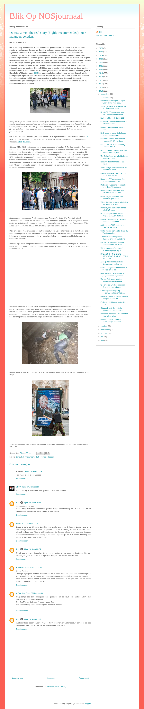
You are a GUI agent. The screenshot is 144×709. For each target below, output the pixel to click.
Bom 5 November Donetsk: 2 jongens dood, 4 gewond (112, 274)
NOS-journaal (41, 457)
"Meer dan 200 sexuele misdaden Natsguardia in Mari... (114, 203)
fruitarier (20, 567)
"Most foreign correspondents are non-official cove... (113, 169)
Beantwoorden (22, 478)
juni (102, 340)
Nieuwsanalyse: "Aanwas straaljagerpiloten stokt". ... (112, 320)
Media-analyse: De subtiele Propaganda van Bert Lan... (112, 215)
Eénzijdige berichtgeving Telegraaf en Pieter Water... (112, 292)
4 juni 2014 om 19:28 (32, 503)
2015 (101, 87)
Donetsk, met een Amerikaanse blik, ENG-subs (113, 209)
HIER (36, 73)
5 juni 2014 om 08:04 (32, 567)
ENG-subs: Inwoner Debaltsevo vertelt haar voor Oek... (113, 134)
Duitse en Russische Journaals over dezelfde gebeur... (112, 186)
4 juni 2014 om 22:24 (32, 549)
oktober (104, 326)
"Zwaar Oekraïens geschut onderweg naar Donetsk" (111, 280)
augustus (105, 333)
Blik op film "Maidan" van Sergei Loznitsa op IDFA (113, 145)
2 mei (18, 457)
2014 (101, 91)
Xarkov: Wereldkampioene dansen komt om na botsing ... (113, 238)
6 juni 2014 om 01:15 (32, 619)
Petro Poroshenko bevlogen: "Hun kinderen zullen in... (114, 174)
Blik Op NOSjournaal (46, 16)
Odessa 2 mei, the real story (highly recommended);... (111, 309)
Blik (18, 503)
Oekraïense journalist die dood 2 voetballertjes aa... (113, 269)
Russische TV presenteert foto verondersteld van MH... (112, 180)
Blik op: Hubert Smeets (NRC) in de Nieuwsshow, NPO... (113, 151)
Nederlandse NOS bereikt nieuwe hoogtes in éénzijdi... (114, 297)
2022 (101, 62)
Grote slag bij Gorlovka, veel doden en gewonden (111, 197)
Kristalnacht (29, 457)
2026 (101, 48)
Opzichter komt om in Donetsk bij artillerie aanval (113, 122)
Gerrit (18, 523)
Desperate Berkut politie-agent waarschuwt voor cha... (112, 102)
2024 (101, 55)
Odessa (51, 457)
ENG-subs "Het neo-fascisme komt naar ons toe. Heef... (112, 243)
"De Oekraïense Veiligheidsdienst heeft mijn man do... (114, 157)
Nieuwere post (17, 678)
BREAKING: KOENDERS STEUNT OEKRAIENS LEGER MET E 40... (114, 256)
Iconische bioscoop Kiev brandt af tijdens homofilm (114, 315)
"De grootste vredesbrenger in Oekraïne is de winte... (112, 286)
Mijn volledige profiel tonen (107, 36)
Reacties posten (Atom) (56, 686)
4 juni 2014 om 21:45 (30, 523)
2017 (101, 80)
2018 (101, 77)
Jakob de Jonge (23, 142)
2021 (101, 66)
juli (102, 337)
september (105, 330)
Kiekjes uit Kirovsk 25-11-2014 (112, 118)
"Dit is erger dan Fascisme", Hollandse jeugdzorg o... (111, 249)
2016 (101, 84)
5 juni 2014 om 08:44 (34, 593)
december (105, 94)
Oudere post (84, 678)
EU (22, 457)
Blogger (88, 703)
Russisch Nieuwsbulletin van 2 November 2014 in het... (112, 192)
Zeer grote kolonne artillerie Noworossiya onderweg (111, 263)
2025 (101, 52)
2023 (101, 59)
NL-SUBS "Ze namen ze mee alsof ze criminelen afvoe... (112, 113)
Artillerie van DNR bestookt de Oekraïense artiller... (112, 226)
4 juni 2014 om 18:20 (30, 487)
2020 (101, 69)
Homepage (51, 678)
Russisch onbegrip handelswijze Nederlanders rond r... (113, 220)
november (105, 97)
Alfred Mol (20, 593)
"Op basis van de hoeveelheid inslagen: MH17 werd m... (112, 140)
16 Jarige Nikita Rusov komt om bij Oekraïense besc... (113, 107)
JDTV (18, 487)
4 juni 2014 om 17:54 (33, 471)
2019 (101, 73)
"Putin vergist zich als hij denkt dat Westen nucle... (114, 232)
